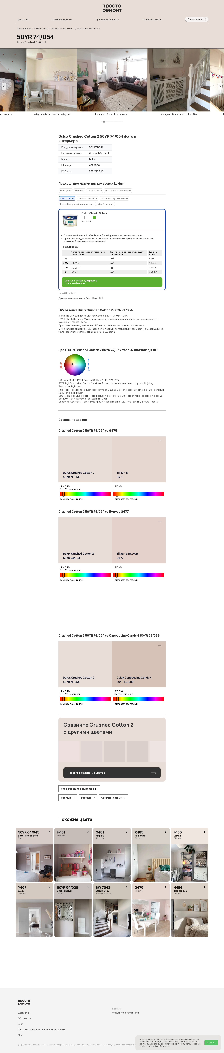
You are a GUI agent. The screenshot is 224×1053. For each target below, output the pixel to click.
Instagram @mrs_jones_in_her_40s (179, 114)
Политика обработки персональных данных (41, 1029)
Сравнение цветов (62, 19)
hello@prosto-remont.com (126, 1012)
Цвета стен (24, 1013)
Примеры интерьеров (107, 19)
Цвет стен (22, 19)
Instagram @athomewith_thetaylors (51, 114)
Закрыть (211, 1043)
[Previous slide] (4, 86)
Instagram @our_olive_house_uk (112, 114)
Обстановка (24, 1018)
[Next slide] (220, 86)
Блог (20, 1024)
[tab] (102, 121)
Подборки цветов (151, 19)
